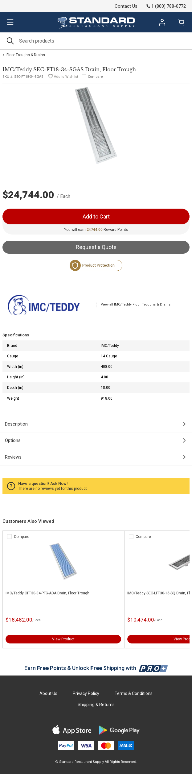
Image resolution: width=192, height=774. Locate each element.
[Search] (96, 40)
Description (16, 424)
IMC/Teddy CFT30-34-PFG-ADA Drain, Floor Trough (47, 593)
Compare (95, 77)
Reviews (13, 457)
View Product (63, 639)
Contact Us (126, 6)
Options (13, 440)
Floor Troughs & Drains (25, 55)
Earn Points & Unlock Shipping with (96, 668)
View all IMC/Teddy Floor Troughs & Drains (135, 304)
